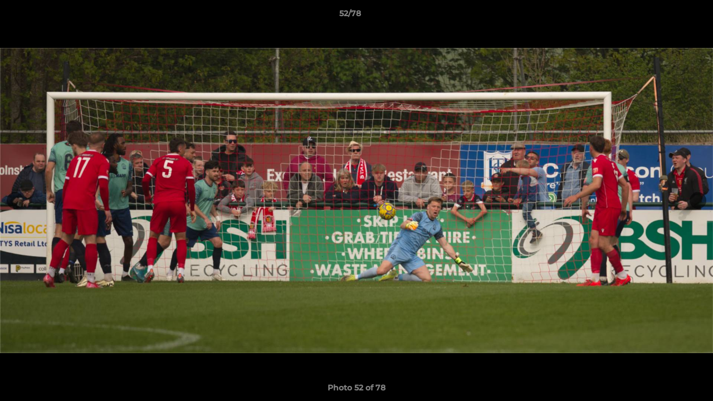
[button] (666, 16)
